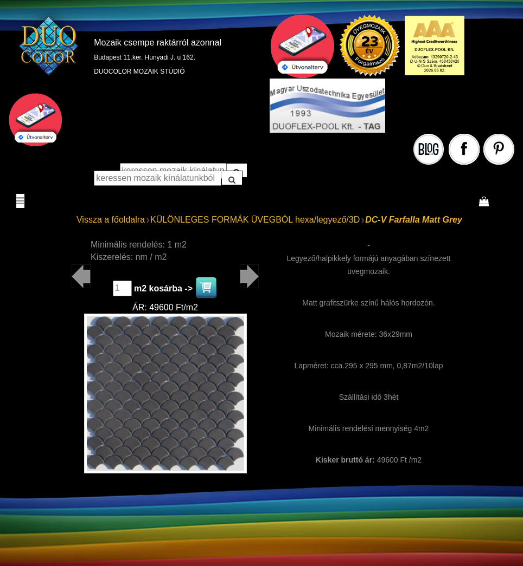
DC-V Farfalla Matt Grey (413, 219)
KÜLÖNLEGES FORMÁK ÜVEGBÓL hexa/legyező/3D (255, 219)
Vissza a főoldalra (110, 219)
